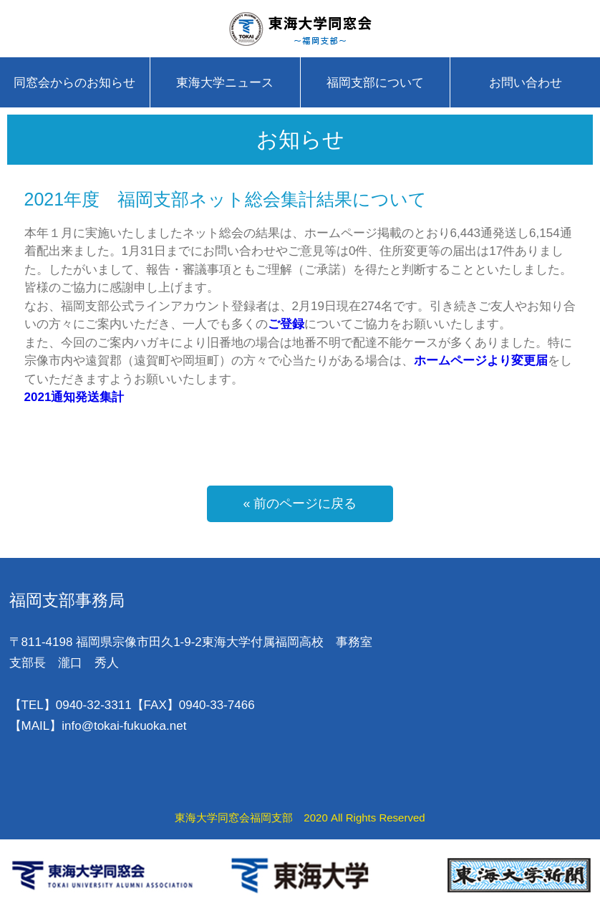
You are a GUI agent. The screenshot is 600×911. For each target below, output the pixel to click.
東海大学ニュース (225, 83)
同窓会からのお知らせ (74, 83)
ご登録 (286, 324)
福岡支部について (375, 83)
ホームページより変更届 (481, 360)
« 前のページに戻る (300, 503)
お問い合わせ (525, 83)
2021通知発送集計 (74, 397)
